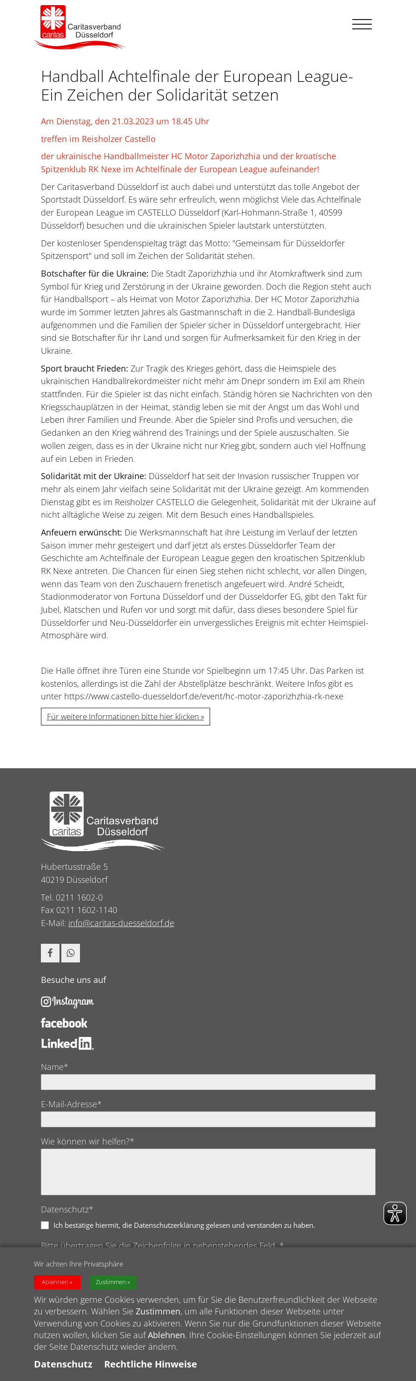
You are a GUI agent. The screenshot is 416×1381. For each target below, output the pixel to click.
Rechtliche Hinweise (150, 1365)
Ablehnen (55, 1283)
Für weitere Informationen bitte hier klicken (123, 716)
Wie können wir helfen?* (87, 1141)
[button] (50, 953)
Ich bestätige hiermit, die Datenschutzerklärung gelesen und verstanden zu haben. (184, 1225)
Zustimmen (111, 1283)
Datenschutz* (67, 1209)
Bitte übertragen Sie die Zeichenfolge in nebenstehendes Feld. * (162, 1245)
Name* (54, 1066)
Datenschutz (63, 1365)
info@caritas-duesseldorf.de (121, 922)
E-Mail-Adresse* (71, 1104)
